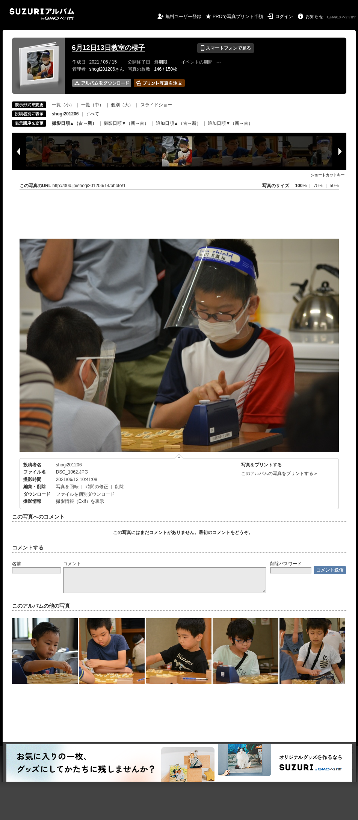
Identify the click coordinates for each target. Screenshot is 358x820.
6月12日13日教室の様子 (108, 47)
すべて (92, 113)
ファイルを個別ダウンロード (85, 494)
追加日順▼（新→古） (230, 123)
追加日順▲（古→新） (178, 123)
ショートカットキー (327, 175)
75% (319, 185)
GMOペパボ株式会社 (342, 17)
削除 (119, 486)
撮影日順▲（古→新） (74, 123)
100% (301, 185)
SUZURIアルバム (42, 14)
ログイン (284, 16)
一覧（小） (63, 104)
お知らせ (314, 16)
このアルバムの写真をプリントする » (279, 473)
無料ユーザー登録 (183, 16)
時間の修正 (97, 486)
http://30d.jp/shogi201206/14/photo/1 (89, 185)
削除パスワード (286, 563)
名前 (16, 563)
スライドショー (156, 104)
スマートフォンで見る (225, 48)
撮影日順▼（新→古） (126, 123)
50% (333, 185)
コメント (72, 563)
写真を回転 (67, 486)
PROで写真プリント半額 (238, 16)
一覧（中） (92, 104)
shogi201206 (69, 464)
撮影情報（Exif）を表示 (80, 501)
